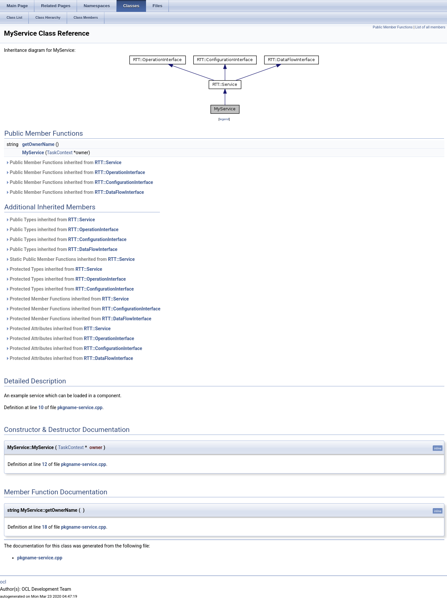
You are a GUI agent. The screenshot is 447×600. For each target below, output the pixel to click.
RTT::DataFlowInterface (119, 192)
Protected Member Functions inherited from (67, 298)
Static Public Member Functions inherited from (70, 259)
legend (224, 119)
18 (44, 527)
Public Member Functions (393, 27)
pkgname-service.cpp (80, 407)
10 (41, 407)
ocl (3, 581)
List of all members (430, 27)
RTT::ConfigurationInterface (124, 182)
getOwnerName (38, 144)
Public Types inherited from (50, 219)
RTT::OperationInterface (120, 172)
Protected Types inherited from (54, 269)
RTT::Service (108, 162)
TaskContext (60, 152)
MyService (33, 152)
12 (44, 464)
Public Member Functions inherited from (64, 162)
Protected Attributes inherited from (58, 328)
